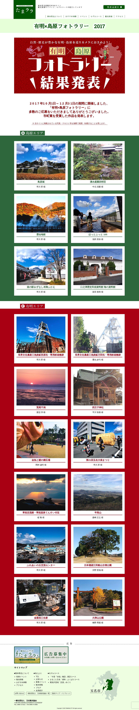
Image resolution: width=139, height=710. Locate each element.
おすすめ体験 (70, 16)
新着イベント (41, 682)
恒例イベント (21, 677)
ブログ (38, 688)
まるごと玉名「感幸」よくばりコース (64, 679)
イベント (83, 16)
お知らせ (39, 679)
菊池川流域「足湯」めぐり (60, 682)
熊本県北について (54, 16)
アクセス (119, 16)
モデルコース (96, 16)
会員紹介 (39, 690)
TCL (37, 676)
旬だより (38, 673)
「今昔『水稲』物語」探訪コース (63, 677)
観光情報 (108, 16)
